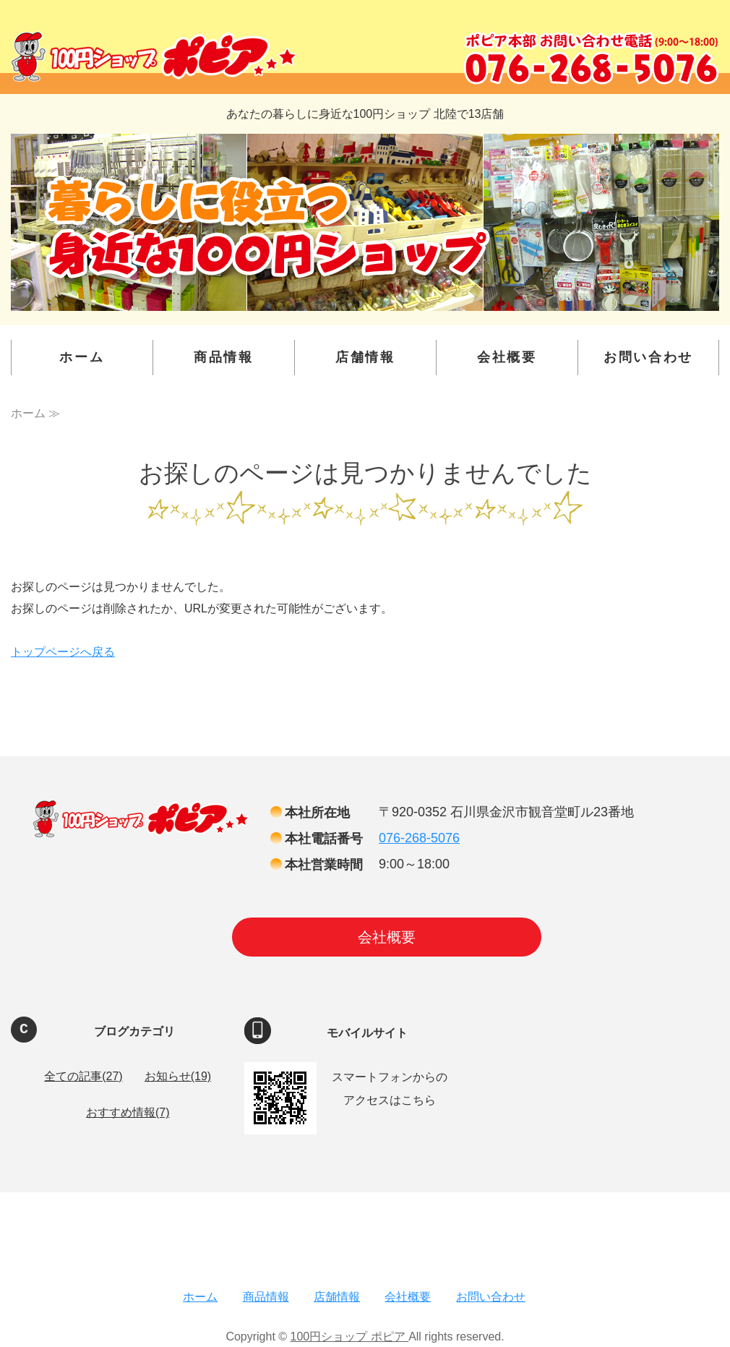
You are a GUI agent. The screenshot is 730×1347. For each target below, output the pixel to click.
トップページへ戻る (63, 652)
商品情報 (224, 357)
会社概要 (507, 357)
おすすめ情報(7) (128, 1112)
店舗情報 (365, 357)
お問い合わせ (648, 357)
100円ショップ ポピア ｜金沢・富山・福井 (153, 56)
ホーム (81, 357)
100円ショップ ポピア (350, 1336)
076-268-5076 (419, 838)
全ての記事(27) (83, 1076)
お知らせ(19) (178, 1076)
